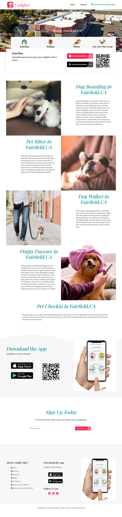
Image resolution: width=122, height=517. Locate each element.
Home (73, 4)
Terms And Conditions (20, 485)
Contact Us (16, 481)
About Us (15, 475)
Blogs (14, 478)
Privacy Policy (65, 508)
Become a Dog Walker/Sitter (105, 5)
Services (83, 5)
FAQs (14, 468)
